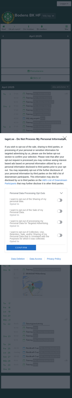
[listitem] (36, 193)
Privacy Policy (54, 259)
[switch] (59, 200)
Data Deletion (18, 259)
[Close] (66, 139)
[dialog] (36, 199)
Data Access (36, 259)
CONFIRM (21, 247)
